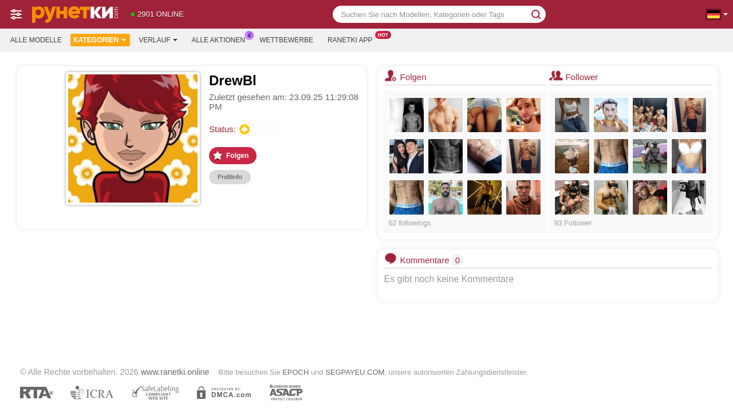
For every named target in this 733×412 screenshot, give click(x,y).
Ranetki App (353, 39)
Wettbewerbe (286, 40)
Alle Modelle (36, 40)
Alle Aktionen (221, 39)
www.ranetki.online (175, 372)
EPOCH (295, 372)
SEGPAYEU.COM (354, 372)
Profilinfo (230, 176)
